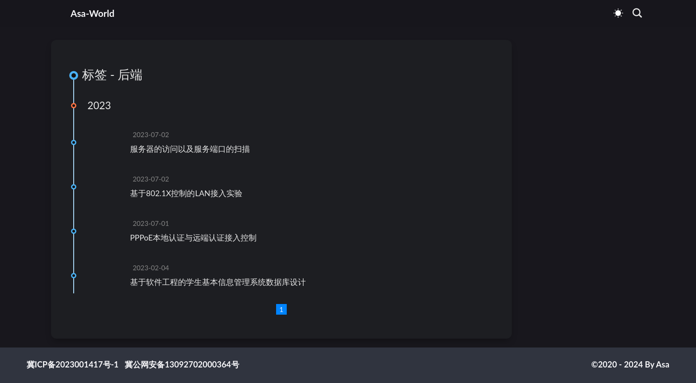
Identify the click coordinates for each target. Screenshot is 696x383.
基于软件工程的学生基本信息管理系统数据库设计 (218, 282)
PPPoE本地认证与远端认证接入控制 (193, 237)
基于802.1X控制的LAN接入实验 (186, 193)
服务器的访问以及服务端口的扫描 (190, 149)
